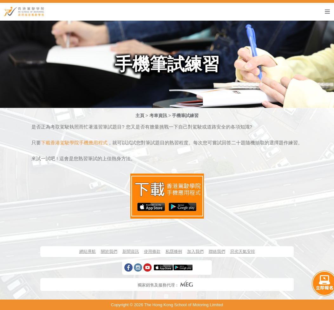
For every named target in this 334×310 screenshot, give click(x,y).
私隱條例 (174, 251)
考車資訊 (158, 115)
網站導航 (87, 251)
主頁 (139, 115)
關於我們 (109, 251)
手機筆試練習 (185, 115)
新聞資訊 (130, 251)
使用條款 (152, 251)
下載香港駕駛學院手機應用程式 (74, 142)
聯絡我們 (217, 251)
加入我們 (195, 251)
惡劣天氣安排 (242, 251)
